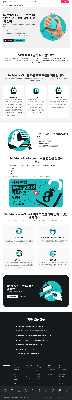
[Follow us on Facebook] (5, 397)
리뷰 (26, 376)
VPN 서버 (27, 372)
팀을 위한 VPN (33, 1)
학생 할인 (49, 371)
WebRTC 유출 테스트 (62, 374)
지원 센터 (60, 381)
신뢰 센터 (38, 376)
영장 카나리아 (39, 380)
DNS (60, 367)
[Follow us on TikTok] (27, 397)
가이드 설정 (61, 383)
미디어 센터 (38, 374)
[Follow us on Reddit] (24, 397)
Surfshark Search (17, 374)
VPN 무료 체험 (28, 380)
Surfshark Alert (16, 371)
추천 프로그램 (50, 374)
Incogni (15, 381)
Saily (15, 383)
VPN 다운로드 (28, 378)
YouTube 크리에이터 (51, 369)
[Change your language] (65, 397)
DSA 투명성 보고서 (40, 381)
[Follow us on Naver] (31, 397)
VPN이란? (27, 367)
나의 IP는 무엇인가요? (62, 369)
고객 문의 (38, 383)
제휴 (49, 367)
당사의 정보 (38, 372)
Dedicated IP (28, 374)
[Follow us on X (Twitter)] (9, 397)
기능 (6, 5)
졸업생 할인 (50, 372)
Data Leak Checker (62, 376)
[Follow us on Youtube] (21, 397)
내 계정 (57, 1)
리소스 (27, 1)
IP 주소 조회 (61, 371)
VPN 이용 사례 (28, 371)
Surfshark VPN (16, 367)
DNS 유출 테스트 (62, 372)
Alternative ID (16, 369)
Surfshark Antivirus (17, 372)
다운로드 (22, 1)
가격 (18, 1)
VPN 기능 (27, 369)
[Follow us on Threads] (13, 397)
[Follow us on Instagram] (17, 397)
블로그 (38, 378)
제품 (14, 1)
